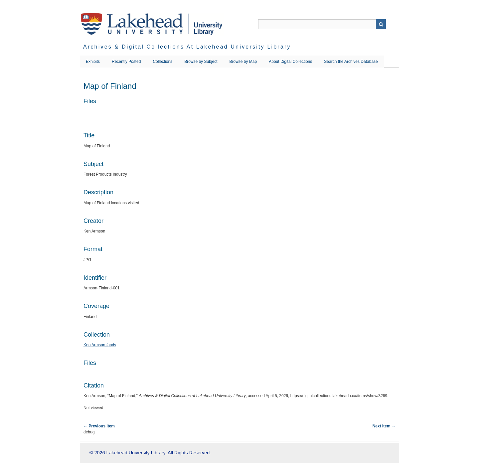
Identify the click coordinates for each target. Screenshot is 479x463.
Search (381, 24)
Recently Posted (126, 61)
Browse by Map (243, 61)
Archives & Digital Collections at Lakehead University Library (187, 47)
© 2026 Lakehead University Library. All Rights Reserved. (150, 452)
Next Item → (384, 426)
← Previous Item (99, 426)
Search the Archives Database (351, 61)
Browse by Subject (200, 61)
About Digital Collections (290, 61)
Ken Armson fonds (99, 345)
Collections (162, 61)
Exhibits (93, 61)
